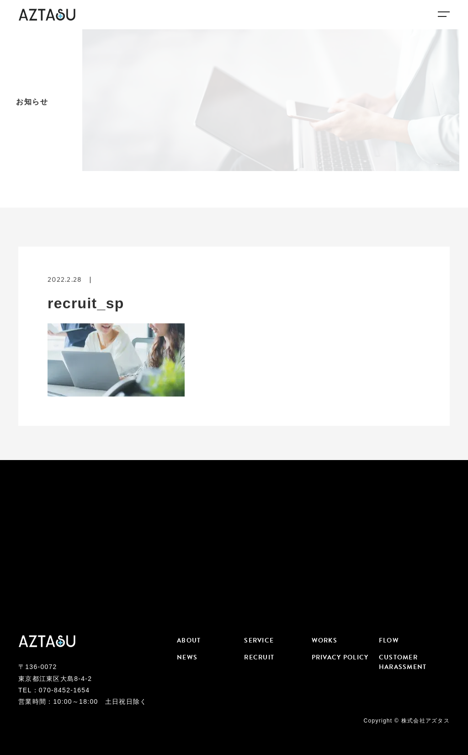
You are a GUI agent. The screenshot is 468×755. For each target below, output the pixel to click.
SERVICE (259, 640)
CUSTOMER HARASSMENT (403, 662)
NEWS (187, 657)
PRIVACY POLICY (340, 657)
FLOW (389, 640)
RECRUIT (259, 657)
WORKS (324, 640)
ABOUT (189, 640)
